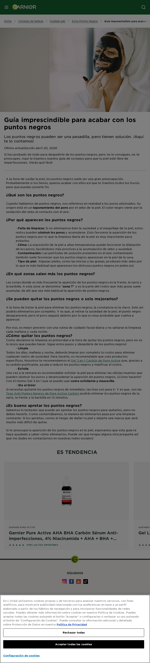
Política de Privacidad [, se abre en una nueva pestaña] (72, 624)
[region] (75, 629)
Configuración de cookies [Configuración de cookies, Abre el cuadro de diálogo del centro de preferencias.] (21, 655)
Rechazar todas (74, 632)
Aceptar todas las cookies (73, 644)
